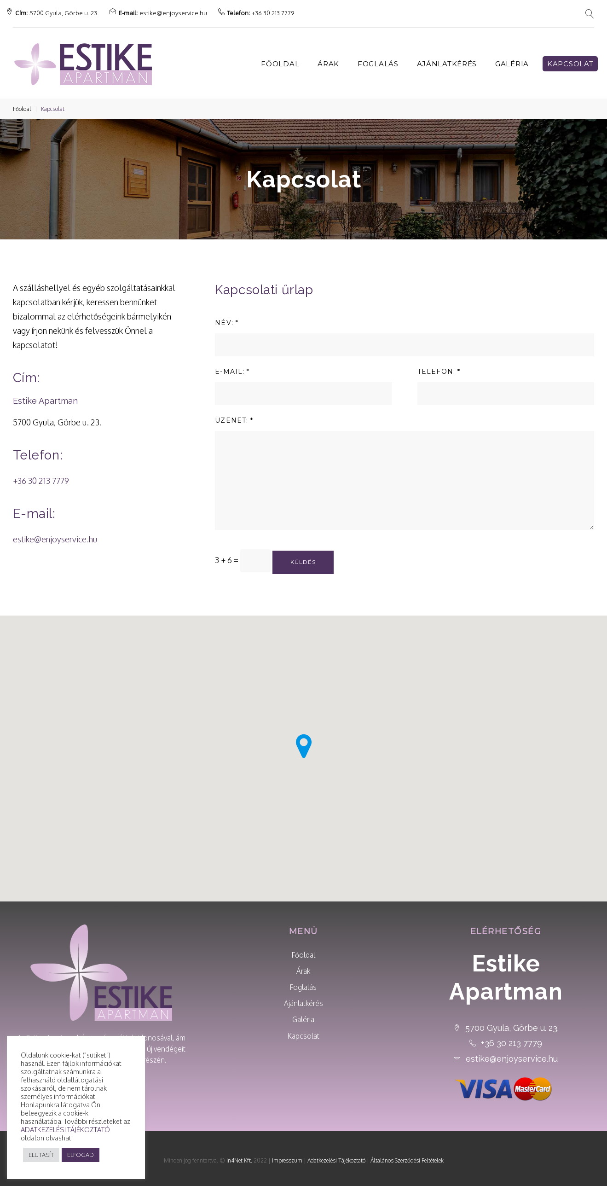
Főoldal (280, 59)
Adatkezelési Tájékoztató (336, 1155)
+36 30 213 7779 (280, 10)
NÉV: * (226, 318)
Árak (328, 59)
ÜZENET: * (234, 416)
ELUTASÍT (41, 1154)
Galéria (512, 59)
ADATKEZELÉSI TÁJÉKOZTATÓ (65, 1129)
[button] (324, 735)
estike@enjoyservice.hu (180, 10)
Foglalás (378, 59)
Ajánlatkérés (447, 59)
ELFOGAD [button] (80, 1154)
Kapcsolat (570, 59)
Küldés (303, 557)
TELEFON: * (438, 367)
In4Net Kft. (239, 1155)
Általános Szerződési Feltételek (407, 1155)
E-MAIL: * (232, 367)
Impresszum (287, 1155)
